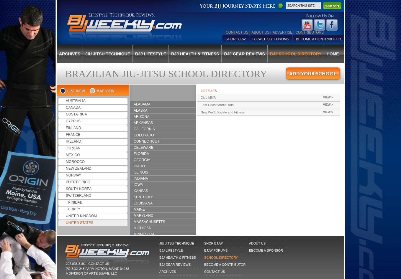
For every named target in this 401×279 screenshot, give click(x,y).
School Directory (221, 257)
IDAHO (139, 166)
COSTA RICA (76, 114)
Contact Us (237, 32)
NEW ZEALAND (78, 168)
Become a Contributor (318, 39)
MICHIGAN (142, 228)
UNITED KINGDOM (81, 216)
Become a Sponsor (266, 250)
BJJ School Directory (296, 54)
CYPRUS (73, 121)
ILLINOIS (141, 172)
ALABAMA (142, 104)
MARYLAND (143, 216)
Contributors (309, 32)
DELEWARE (143, 148)
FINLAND (73, 128)
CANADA (73, 107)
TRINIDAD (74, 202)
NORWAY (73, 175)
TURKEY (73, 209)
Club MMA (272, 97)
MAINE (139, 209)
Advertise (282, 32)
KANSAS (141, 191)
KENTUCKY (143, 197)
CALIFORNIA (144, 129)
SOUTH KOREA (78, 189)
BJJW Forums (215, 250)
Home (333, 54)
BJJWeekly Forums (271, 39)
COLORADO (144, 135)
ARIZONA (141, 117)
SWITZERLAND (78, 196)
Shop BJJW (235, 39)
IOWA (138, 185)
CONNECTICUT (146, 141)
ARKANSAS (143, 123)
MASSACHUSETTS (149, 222)
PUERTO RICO (78, 182)
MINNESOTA (144, 234)
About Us (260, 32)
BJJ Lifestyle (150, 54)
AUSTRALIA (76, 101)
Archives (69, 54)
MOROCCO (75, 162)
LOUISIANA (143, 203)
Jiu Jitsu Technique (107, 54)
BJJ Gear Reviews (244, 54)
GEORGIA (142, 160)
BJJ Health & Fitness (195, 54)
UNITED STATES (79, 223)
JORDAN (73, 148)
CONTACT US (98, 263)
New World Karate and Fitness (272, 112)
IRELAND (73, 141)
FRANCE (73, 135)
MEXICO (73, 155)
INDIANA (141, 178)
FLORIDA (141, 154)
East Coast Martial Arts (272, 105)
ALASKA (141, 110)
